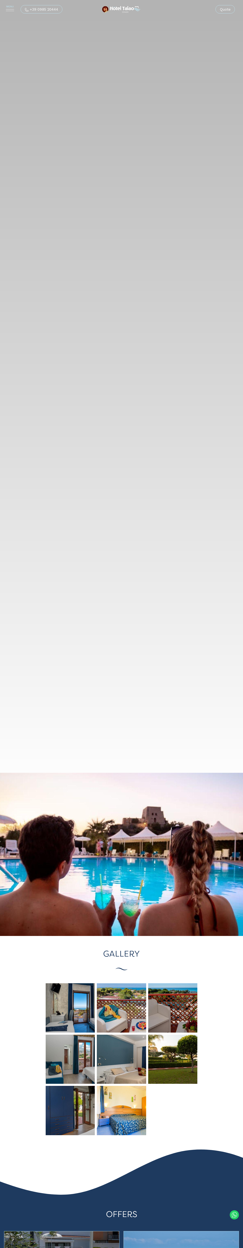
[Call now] (41, 9)
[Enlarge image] (70, 1007)
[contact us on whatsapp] (234, 1214)
